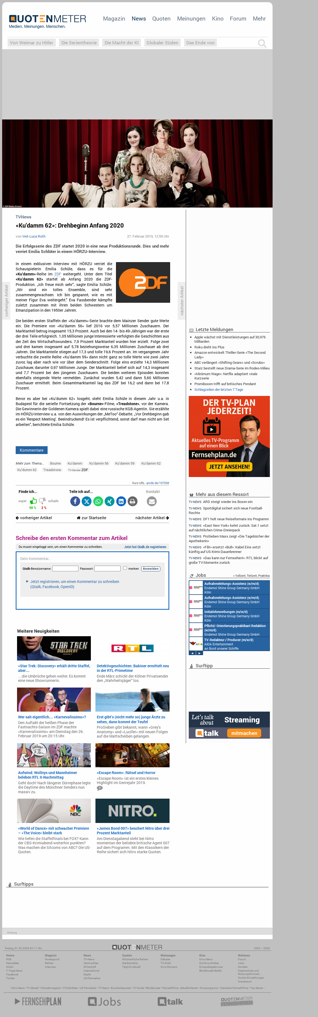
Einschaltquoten (121, 988)
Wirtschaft (90, 967)
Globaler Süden (162, 42)
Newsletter (12, 963)
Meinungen (191, 18)
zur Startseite (91, 517)
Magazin (114, 18)
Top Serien (256, 988)
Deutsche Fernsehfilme (234, 988)
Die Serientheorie (79, 42)
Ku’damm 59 (124, 463)
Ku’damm (75, 463)
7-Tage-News (14, 970)
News (139, 18)
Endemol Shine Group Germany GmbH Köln (224, 587)
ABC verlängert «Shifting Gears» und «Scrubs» (229, 362)
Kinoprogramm (209, 988)
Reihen (49, 963)
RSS (8, 959)
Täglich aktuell (131, 967)
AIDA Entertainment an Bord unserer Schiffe (221, 644)
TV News (103, 988)
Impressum (245, 981)
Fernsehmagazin (51, 988)
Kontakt (242, 967)
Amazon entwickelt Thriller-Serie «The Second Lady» (230, 354)
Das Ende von (200, 42)
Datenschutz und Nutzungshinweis (249, 972)
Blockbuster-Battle (210, 970)
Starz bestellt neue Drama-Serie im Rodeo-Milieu (232, 368)
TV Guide (138, 988)
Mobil (10, 967)
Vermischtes (91, 963)
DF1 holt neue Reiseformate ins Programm (229, 519)
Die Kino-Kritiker (209, 963)
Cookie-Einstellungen (251, 977)
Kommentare (32, 450)
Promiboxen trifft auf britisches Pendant (225, 383)
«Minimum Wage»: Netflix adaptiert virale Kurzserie (225, 376)
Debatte (165, 959)
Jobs (241, 963)
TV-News (89, 959)
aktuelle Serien (189, 988)
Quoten (161, 18)
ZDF (57, 274)
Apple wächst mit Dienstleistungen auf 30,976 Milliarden (230, 339)
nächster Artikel (152, 517)
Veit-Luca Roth (33, 236)
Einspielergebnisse (211, 967)
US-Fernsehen (92, 978)
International (92, 970)
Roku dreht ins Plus (209, 347)
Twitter (10, 978)
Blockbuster (153, 988)
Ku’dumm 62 (27, 470)
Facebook (12, 974)
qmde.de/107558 (157, 483)
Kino (218, 18)
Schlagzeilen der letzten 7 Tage (218, 389)
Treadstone (52, 470)
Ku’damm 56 (98, 463)
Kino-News (206, 959)
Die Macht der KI (122, 42)
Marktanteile (130, 963)
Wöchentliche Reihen (135, 959)
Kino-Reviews (169, 967)
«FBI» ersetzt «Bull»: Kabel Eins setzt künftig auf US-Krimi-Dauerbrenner (225, 549)
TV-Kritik (166, 963)
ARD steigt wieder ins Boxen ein (221, 501)
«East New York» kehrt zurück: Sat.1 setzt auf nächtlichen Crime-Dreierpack (229, 527)
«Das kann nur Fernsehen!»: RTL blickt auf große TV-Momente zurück (228, 560)
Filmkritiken (70, 988)
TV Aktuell (33, 988)
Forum (238, 18)
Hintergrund (52, 959)
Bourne (55, 463)
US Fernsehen (88, 988)
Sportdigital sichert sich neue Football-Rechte (226, 510)
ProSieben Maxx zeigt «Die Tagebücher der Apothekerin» (229, 538)
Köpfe (87, 974)
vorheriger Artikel (34, 517)
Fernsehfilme (170, 988)
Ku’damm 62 (151, 463)
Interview (50, 967)
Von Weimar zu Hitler (31, 42)
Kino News (18, 988)
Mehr (259, 18)
